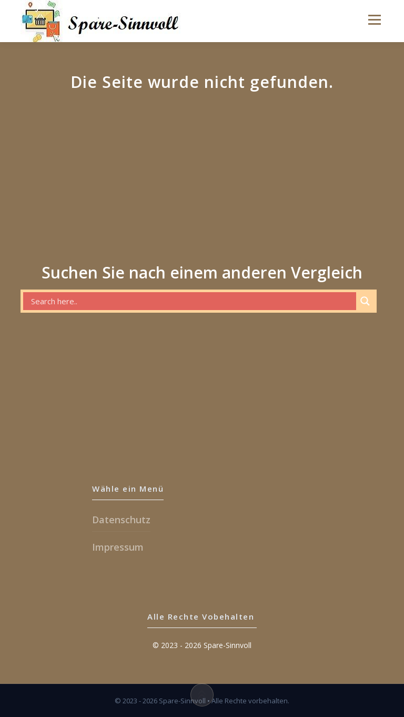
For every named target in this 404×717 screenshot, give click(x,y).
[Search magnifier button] (365, 301)
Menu (364, 19)
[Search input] (192, 301)
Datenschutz (121, 519)
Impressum (118, 547)
